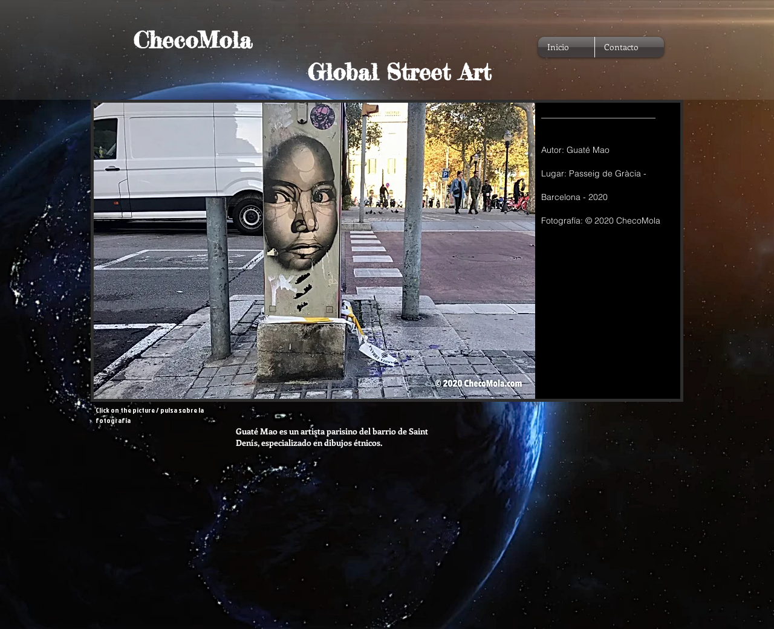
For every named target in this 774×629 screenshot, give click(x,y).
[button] (387, 251)
